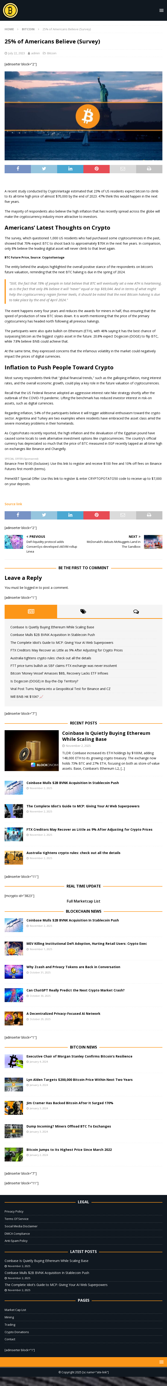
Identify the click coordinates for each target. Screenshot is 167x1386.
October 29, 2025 (40, 1019)
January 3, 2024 (39, 1108)
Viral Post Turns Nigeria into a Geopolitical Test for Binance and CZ (60, 689)
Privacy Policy (14, 1211)
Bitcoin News (83, 1047)
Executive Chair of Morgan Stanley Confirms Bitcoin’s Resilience (79, 1056)
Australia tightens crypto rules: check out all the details (50, 658)
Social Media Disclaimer (21, 1226)
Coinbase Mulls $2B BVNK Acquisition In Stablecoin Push (52, 634)
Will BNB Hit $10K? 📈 (26, 696)
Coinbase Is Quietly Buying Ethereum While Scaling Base (52, 627)
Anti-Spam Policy (16, 1241)
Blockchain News (83, 911)
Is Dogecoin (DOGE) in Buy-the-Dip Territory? (44, 681)
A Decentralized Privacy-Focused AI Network (63, 1013)
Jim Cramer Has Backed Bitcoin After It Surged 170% (69, 1103)
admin (35, 53)
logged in (31, 587)
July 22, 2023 (16, 53)
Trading (10, 1324)
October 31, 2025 (40, 972)
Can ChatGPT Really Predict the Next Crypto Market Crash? (75, 990)
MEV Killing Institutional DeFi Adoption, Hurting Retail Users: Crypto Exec (86, 943)
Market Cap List (15, 1310)
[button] (160, 10)
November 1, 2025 (41, 949)
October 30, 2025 (40, 995)
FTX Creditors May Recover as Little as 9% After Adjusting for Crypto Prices (66, 650)
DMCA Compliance (17, 1233)
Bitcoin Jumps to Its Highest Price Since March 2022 (69, 1149)
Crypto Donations (17, 1332)
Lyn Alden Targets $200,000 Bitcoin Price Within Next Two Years (79, 1079)
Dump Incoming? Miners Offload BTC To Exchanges (68, 1126)
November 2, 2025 (78, 746)
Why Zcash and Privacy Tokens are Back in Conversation (73, 967)
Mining (9, 1317)
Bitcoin (51, 53)
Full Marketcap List (83, 901)
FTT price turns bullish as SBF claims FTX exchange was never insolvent (63, 665)
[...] (123, 768)
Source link (13, 504)
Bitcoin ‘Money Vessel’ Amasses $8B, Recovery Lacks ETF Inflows (59, 673)
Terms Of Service (17, 1219)
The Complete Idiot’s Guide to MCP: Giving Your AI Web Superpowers (61, 642)
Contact (10, 1339)
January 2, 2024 (39, 1155)
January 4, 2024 (39, 1061)
